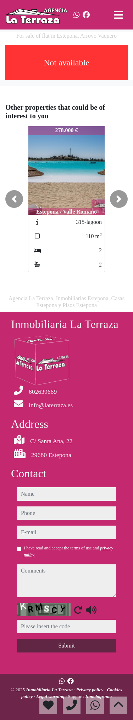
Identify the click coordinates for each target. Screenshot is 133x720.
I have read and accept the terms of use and (68, 551)
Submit (66, 646)
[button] (14, 199)
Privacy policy (90, 689)
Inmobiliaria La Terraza (50, 689)
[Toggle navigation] (118, 15)
